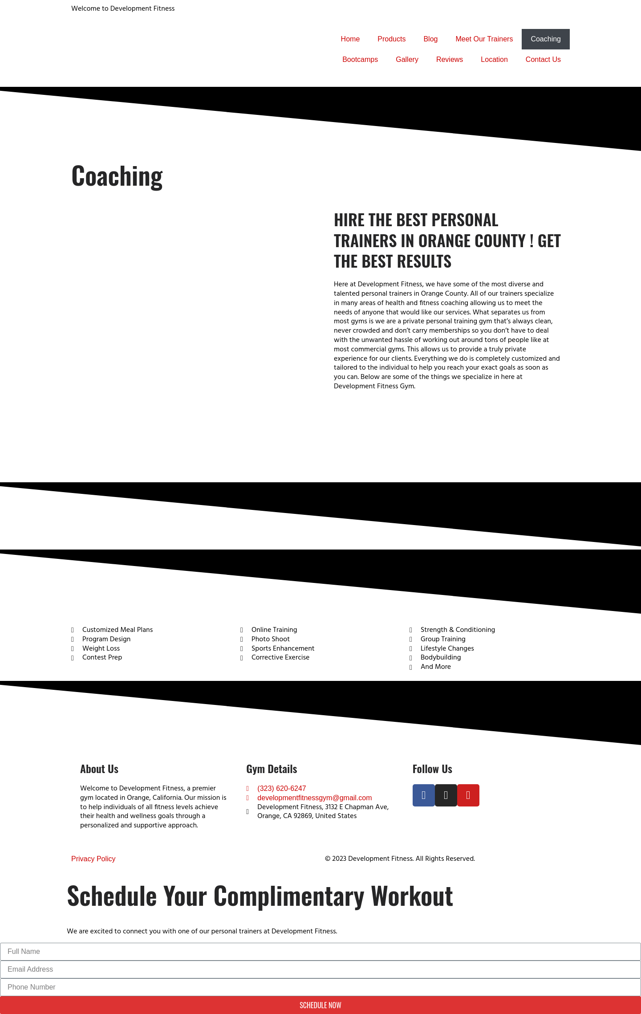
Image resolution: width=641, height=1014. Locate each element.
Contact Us (543, 59)
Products (391, 39)
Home (350, 39)
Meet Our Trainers (484, 39)
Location (494, 59)
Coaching (546, 39)
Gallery (407, 59)
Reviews (449, 59)
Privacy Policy (93, 859)
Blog (430, 39)
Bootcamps (360, 59)
